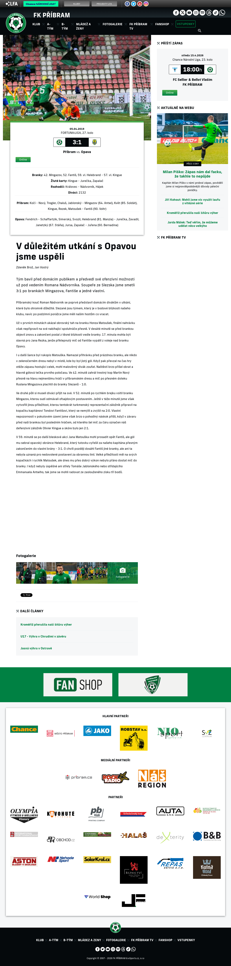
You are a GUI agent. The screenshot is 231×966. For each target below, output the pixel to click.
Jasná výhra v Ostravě (36, 648)
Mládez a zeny (89, 940)
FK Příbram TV (138, 26)
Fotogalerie (112, 24)
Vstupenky (185, 24)
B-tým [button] (65, 26)
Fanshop (162, 24)
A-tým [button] (50, 26)
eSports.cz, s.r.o (136, 958)
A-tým (53, 940)
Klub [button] (36, 24)
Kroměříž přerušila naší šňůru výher (46, 624)
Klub (40, 940)
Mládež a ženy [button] (83, 26)
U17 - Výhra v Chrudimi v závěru (43, 636)
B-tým (68, 940)
